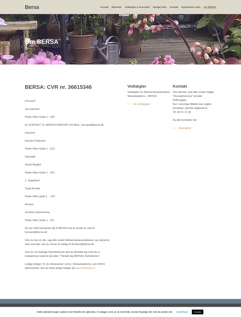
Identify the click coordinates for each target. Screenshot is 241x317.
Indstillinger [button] (182, 312)
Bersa (32, 7)
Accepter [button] (197, 312)
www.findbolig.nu (85, 268)
